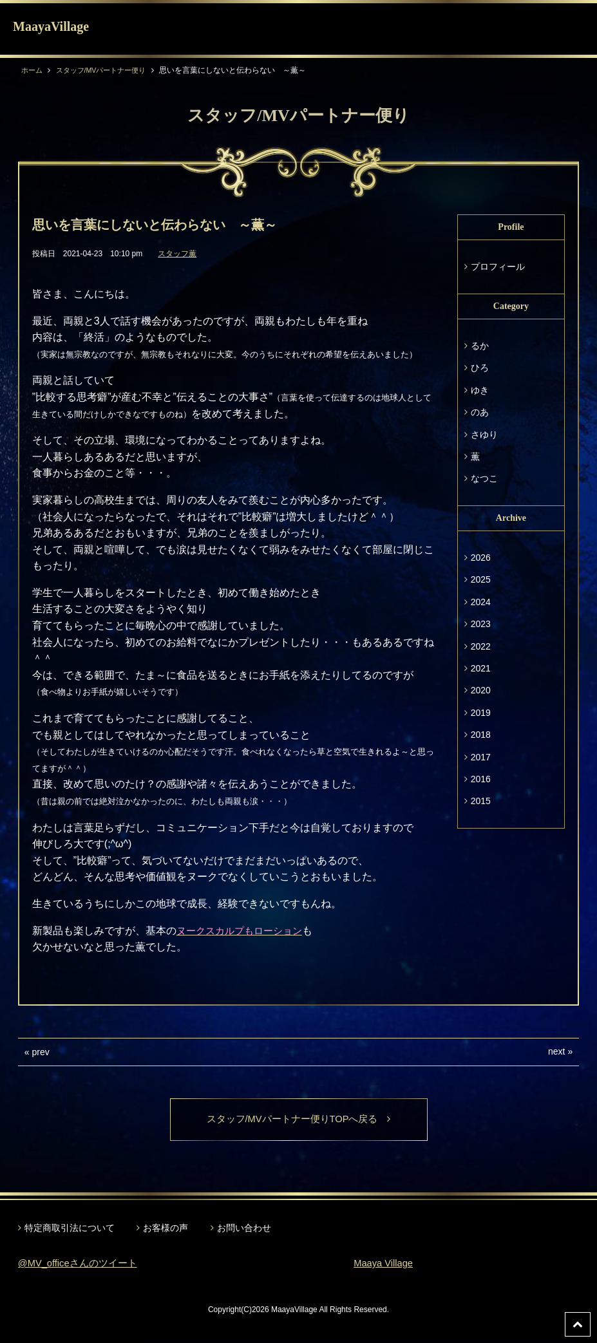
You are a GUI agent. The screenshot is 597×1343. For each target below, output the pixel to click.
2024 (481, 602)
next (556, 1051)
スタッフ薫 (177, 253)
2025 (481, 579)
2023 (481, 624)
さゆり (484, 434)
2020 (481, 690)
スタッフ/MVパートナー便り (107, 70)
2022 (481, 646)
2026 (481, 557)
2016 (481, 779)
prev (41, 1052)
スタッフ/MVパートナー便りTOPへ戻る (298, 1119)
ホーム (32, 70)
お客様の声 (165, 1229)
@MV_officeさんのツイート (82, 1264)
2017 (481, 757)
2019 (481, 713)
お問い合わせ (244, 1229)
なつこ (484, 478)
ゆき (480, 390)
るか (480, 346)
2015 (481, 801)
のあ (480, 412)
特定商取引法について (69, 1229)
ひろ (480, 367)
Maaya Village (386, 1264)
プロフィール (498, 266)
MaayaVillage (51, 26)
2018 (481, 734)
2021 (481, 668)
